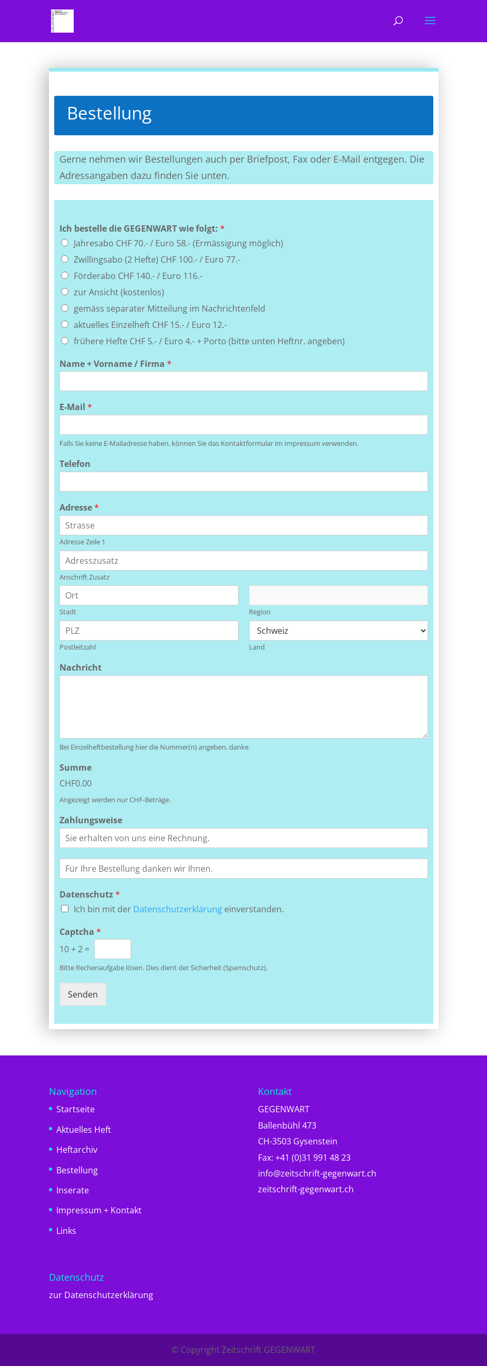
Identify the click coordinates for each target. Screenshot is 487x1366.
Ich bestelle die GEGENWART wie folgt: (142, 228)
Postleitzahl (77, 647)
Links (66, 1231)
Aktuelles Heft (83, 1129)
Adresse (79, 507)
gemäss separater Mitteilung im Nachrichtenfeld (169, 308)
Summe (75, 767)
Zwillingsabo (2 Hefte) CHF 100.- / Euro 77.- (157, 259)
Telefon (75, 464)
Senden (83, 994)
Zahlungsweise (90, 820)
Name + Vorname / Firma (115, 364)
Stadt (67, 611)
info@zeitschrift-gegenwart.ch (317, 1173)
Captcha (80, 932)
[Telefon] (243, 482)
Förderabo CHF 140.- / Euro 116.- (138, 276)
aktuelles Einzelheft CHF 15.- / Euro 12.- (150, 325)
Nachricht (80, 667)
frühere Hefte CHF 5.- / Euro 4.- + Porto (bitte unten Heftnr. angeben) (209, 341)
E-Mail (75, 407)
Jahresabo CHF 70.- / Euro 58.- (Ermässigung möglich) (178, 243)
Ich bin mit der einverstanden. (179, 909)
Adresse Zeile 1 (82, 541)
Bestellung (77, 1170)
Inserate (72, 1190)
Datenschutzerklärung (177, 909)
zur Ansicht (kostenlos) (119, 292)
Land (257, 647)
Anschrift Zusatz (84, 577)
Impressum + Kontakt (99, 1210)
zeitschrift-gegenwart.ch (306, 1189)
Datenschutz (89, 894)
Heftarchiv (76, 1149)
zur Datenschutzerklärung (101, 1295)
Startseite (75, 1109)
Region (260, 611)
